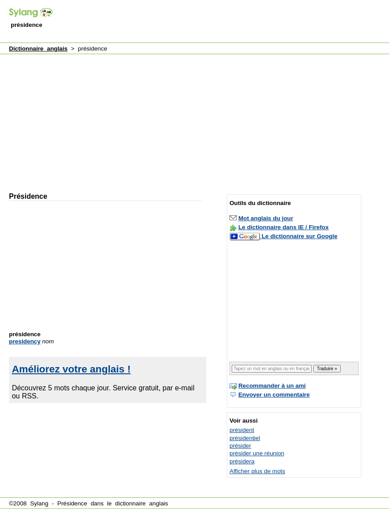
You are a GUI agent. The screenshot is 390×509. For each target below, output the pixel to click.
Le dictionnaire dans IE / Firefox (283, 227)
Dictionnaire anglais (38, 48)
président (242, 430)
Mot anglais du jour (265, 218)
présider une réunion (257, 453)
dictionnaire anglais (141, 503)
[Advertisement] (112, 119)
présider (240, 445)
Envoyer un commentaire (274, 394)
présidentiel (245, 438)
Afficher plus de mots (257, 471)
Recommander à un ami (272, 385)
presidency (24, 341)
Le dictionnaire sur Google (300, 236)
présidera (242, 461)
